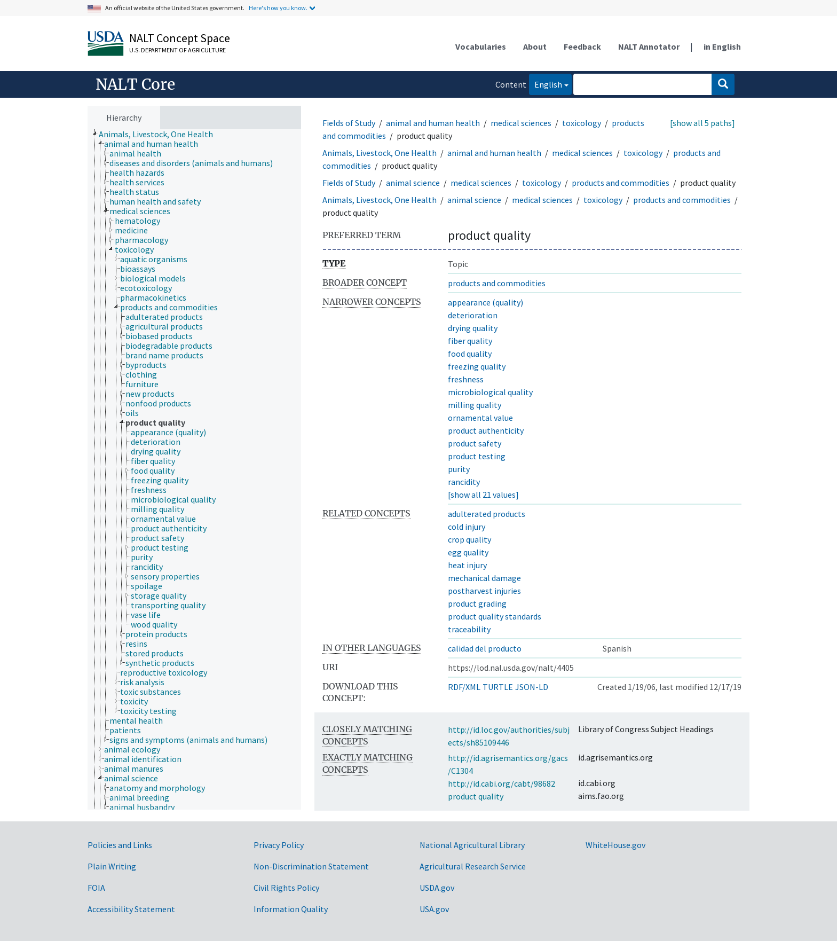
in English (722, 46)
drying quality (473, 328)
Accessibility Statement (131, 909)
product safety (474, 443)
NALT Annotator (649, 46)
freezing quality (477, 366)
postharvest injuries (484, 590)
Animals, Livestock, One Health (379, 152)
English (545, 83)
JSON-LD (531, 686)
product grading (477, 603)
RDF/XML (464, 686)
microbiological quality (490, 392)
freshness (466, 379)
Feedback (582, 46)
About (535, 46)
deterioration (473, 315)
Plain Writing (112, 866)
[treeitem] (160, 134)
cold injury (466, 526)
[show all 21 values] (483, 494)
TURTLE (498, 686)
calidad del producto (485, 648)
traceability (469, 629)
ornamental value (480, 417)
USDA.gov (437, 887)
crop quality (469, 539)
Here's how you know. (278, 8)
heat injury (467, 565)
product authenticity (486, 430)
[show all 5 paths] (702, 122)
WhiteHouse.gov (615, 845)
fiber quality (470, 340)
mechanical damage (484, 578)
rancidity (464, 481)
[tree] (194, 469)
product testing (477, 456)
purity (459, 469)
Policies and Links (120, 845)
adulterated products (486, 513)
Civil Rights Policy (286, 887)
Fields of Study (348, 122)
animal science (413, 182)
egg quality (468, 552)
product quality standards (494, 616)
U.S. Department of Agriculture (177, 50)
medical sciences (521, 122)
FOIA (96, 887)
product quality (475, 796)
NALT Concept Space (179, 37)
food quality (470, 353)
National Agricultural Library (472, 845)
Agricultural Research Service (473, 866)
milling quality (474, 404)
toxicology (581, 122)
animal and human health (433, 122)
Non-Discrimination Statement (311, 866)
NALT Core (135, 84)
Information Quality (291, 909)
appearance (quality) (485, 302)
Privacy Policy (279, 845)
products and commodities (620, 182)
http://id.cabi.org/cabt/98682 (501, 783)
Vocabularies (480, 46)
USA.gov (434, 909)
